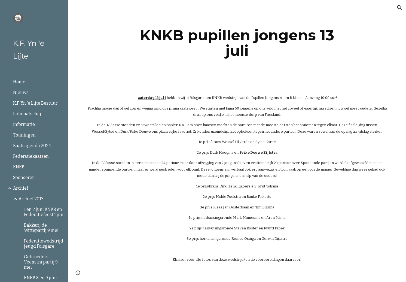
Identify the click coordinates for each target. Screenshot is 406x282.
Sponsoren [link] (24, 177)
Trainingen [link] (24, 135)
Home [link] (19, 81)
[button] (399, 7)
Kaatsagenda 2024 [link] (32, 145)
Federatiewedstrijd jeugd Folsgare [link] (43, 243)
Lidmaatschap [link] (27, 113)
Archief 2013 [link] (31, 198)
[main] (237, 43)
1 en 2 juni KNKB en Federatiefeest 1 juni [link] (44, 212)
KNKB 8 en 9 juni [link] (40, 277)
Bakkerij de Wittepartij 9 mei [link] (41, 228)
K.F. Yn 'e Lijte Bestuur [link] (35, 103)
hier (182, 259)
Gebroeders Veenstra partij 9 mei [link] (41, 262)
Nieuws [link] (21, 92)
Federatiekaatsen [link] (31, 156)
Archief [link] (20, 188)
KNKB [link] (19, 166)
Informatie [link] (24, 124)
